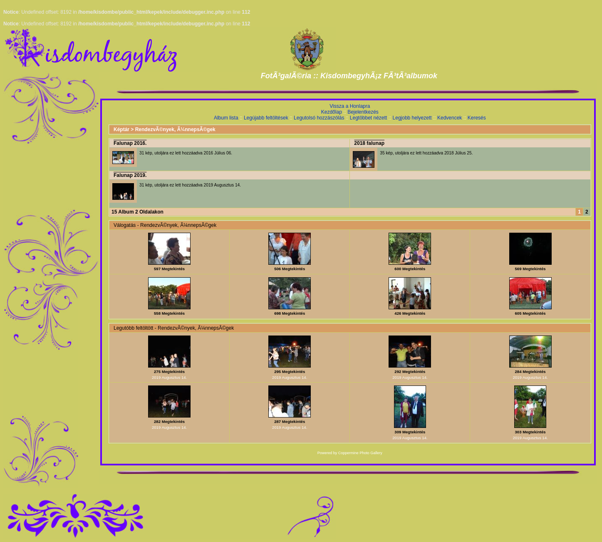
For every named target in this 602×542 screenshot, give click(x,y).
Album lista (226, 118)
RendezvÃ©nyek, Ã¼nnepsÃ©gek (175, 129)
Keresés (477, 118)
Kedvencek (449, 118)
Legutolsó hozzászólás (319, 118)
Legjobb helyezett (412, 118)
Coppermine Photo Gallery (360, 453)
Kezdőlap (331, 112)
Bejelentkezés (363, 112)
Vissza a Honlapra (349, 106)
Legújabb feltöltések (266, 118)
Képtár (121, 129)
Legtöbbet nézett (368, 118)
